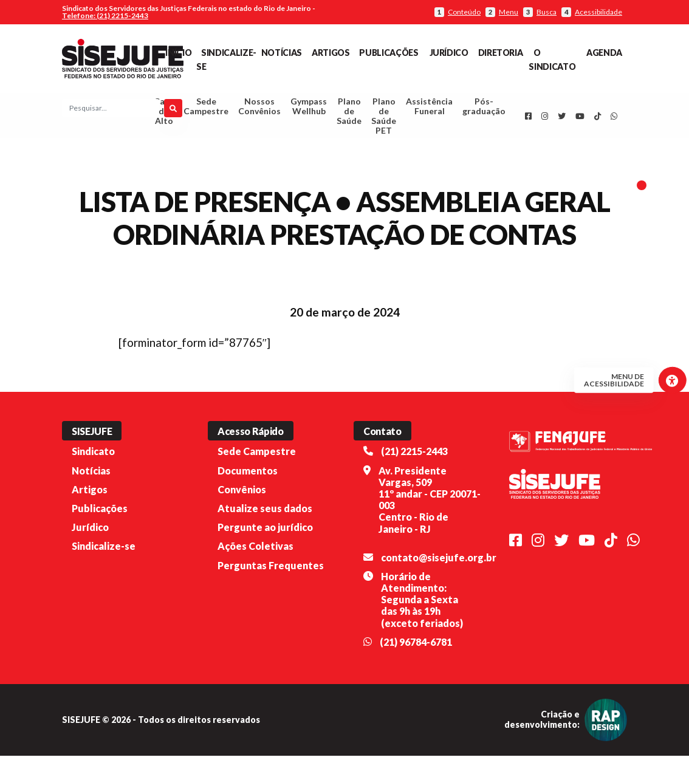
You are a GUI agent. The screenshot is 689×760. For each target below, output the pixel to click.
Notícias (281, 52)
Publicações (388, 52)
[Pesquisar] (173, 110)
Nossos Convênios (259, 108)
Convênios (242, 493)
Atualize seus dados (265, 512)
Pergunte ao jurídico (265, 531)
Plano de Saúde (349, 113)
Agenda (604, 52)
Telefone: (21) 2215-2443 (105, 15)
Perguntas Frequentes (271, 569)
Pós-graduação (484, 108)
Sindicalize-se (103, 550)
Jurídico (449, 52)
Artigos (330, 52)
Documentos (248, 475)
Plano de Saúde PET (383, 118)
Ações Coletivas (255, 550)
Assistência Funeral (429, 108)
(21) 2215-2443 (414, 456)
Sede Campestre (205, 108)
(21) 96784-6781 (416, 646)
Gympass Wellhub (308, 108)
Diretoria (500, 52)
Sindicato (93, 456)
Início (178, 52)
